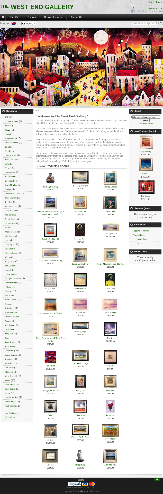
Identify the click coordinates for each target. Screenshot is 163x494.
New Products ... (11, 413)
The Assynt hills (110, 233)
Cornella (8, 164)
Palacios (8, 321)
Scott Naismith (11, 312)
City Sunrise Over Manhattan (50, 313)
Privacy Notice (139, 235)
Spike (50, 415)
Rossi (7, 338)
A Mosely (9, 304)
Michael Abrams (11, 121)
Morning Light (80, 331)
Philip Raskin (10, 334)
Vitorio (7, 393)
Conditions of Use (140, 239)
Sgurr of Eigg (110, 312)
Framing (32, 17)
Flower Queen (110, 211)
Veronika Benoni (11, 142)
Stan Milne (9, 295)
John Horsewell (11, 236)
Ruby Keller (10, 261)
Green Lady (110, 289)
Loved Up (110, 415)
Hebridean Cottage (80, 363)
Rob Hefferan (10, 215)
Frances (8, 189)
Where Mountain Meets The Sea (110, 264)
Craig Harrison (11, 210)
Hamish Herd (10, 223)
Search (137, 111)
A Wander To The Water (80, 437)
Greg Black (9, 151)
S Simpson (9, 372)
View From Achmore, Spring (50, 260)
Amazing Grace (80, 239)
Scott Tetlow (10, 384)
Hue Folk (8, 240)
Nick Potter (9, 325)
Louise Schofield (12, 355)
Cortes (7, 168)
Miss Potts (110, 390)
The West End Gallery (89, 491)
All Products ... (11, 417)
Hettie (50, 440)
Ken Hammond (11, 206)
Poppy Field (110, 439)
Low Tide (50, 465)
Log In (159, 2)
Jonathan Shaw (11, 363)
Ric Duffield (10, 176)
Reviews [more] (142, 208)
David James (10, 249)
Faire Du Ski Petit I (80, 289)
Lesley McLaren (11, 274)
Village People (50, 289)
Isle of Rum (80, 312)
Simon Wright (10, 401)
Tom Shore (9, 367)
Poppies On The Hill (50, 239)
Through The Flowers (50, 390)
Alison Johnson (11, 253)
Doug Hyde (9, 244)
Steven (7, 380)
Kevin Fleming (11, 185)
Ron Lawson (10, 266)
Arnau (7, 134)
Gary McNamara (11, 283)
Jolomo (8, 257)
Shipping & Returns (141, 231)
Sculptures (9, 359)
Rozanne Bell (10, 138)
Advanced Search (146, 123)
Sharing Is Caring (50, 187)
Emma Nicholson (12, 317)
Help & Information (53, 17)
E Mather (8, 291)
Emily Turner (10, 389)
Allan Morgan (10, 300)
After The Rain (110, 465)
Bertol (7, 147)
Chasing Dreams (110, 187)
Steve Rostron (10, 342)
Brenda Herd (10, 219)
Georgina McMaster (13, 278)
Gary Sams (9, 350)
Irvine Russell (10, 346)
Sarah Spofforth (11, 406)
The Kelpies (110, 366)
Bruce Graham (10, 198)
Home (151, 2)
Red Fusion (50, 366)
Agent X (8, 125)
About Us (14, 17)
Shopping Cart (156, 8)
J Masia (8, 287)
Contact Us (76, 17)
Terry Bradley (10, 155)
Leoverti (8, 270)
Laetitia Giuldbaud (12, 193)
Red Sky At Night (80, 186)
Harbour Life (80, 211)
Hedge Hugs (80, 465)
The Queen (80, 390)
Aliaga (7, 130)
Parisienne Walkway (80, 264)
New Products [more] (145, 131)
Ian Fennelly (10, 181)
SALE (7, 117)
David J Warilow (11, 397)
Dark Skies (80, 415)
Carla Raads (9, 329)
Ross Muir (9, 308)
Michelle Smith (11, 376)
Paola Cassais (10, 159)
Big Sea (110, 338)
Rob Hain (8, 202)
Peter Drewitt (10, 172)
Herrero (8, 227)
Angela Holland (11, 232)
